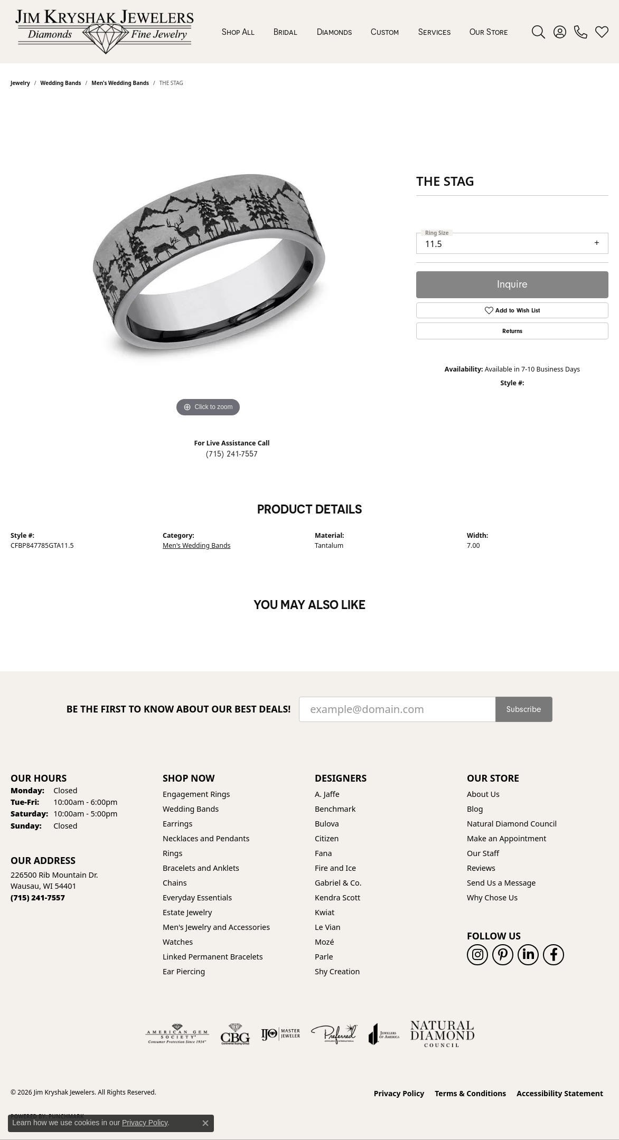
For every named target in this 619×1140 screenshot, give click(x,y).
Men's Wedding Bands (196, 545)
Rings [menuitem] (172, 853)
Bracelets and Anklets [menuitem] (201, 868)
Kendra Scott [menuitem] (337, 897)
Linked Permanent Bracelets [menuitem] (213, 957)
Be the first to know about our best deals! (179, 709)
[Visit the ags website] (177, 1034)
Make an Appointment (506, 838)
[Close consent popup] (205, 1123)
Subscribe (524, 709)
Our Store (489, 31)
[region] (208, 261)
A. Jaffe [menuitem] (327, 794)
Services (434, 31)
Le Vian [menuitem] (328, 927)
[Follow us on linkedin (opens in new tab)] (528, 954)
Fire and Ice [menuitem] (335, 868)
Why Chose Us (492, 897)
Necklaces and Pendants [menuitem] (206, 838)
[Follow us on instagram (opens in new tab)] (477, 954)
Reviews (481, 868)
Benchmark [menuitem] (335, 809)
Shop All (238, 31)
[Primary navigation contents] (365, 31)
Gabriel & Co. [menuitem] (338, 883)
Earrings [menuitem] (177, 824)
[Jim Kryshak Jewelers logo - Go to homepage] (104, 31)
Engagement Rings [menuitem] (196, 794)
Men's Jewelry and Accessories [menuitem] (216, 927)
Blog (475, 809)
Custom (385, 31)
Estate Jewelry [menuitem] (187, 912)
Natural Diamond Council (512, 824)
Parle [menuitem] (324, 957)
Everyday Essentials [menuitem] (197, 897)
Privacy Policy (399, 1093)
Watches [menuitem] (178, 942)
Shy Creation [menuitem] (337, 971)
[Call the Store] (38, 897)
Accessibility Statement (560, 1093)
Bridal (285, 31)
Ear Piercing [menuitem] (184, 971)
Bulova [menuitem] (327, 824)
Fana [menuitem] (323, 853)
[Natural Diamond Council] (442, 1034)
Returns (512, 331)
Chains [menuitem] (175, 883)
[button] (538, 31)
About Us (483, 794)
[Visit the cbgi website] (235, 1034)
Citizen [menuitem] (327, 838)
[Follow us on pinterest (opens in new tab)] (502, 954)
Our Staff (483, 853)
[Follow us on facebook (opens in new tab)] (553, 954)
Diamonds (334, 31)
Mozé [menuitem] (324, 942)
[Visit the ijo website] (281, 1034)
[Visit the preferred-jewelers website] (334, 1034)
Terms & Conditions (470, 1093)
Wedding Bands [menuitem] (191, 809)
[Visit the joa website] (384, 1034)
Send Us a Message (501, 883)
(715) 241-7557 (232, 454)
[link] (580, 31)
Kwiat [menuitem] (324, 912)
